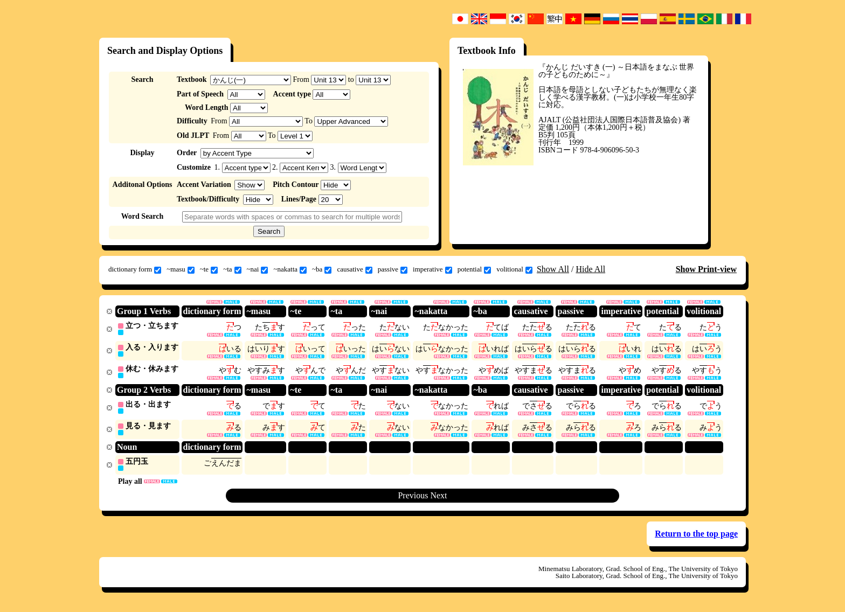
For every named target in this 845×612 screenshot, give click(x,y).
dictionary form (134, 269)
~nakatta (290, 269)
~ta (232, 269)
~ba (321, 269)
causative (354, 269)
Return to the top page (696, 536)
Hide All (590, 269)
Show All (553, 269)
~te (209, 269)
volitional (514, 269)
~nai (257, 269)
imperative (432, 269)
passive (392, 269)
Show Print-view (706, 269)
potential (474, 269)
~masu (180, 269)
